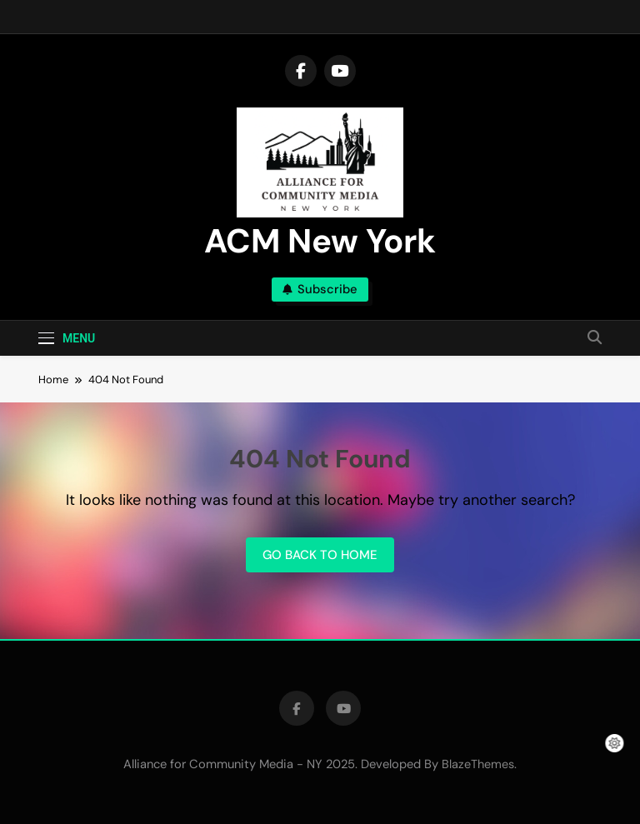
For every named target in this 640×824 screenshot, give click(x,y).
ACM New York (320, 240)
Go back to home (320, 555)
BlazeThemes (478, 764)
